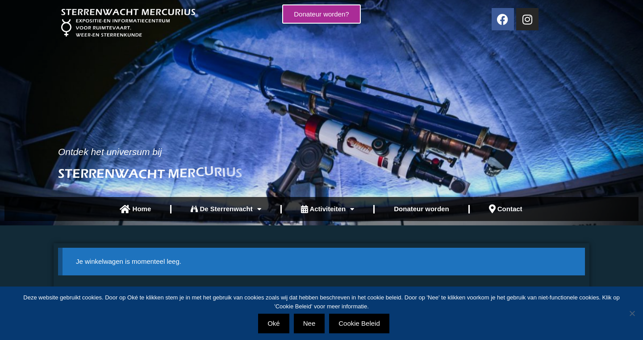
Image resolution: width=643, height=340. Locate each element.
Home (135, 209)
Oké (273, 323)
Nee (309, 323)
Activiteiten (327, 209)
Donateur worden (421, 209)
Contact (505, 209)
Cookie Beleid (359, 323)
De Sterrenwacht (226, 209)
